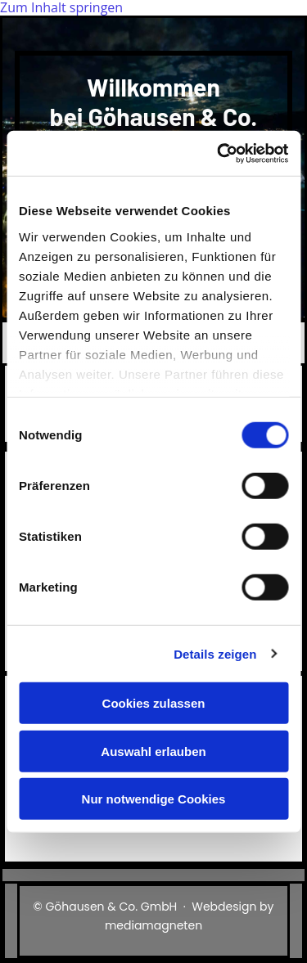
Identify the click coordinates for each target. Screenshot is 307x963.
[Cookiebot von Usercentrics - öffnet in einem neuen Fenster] (218, 153)
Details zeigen (215, 653)
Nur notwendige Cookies (154, 799)
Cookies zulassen (153, 703)
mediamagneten (153, 925)
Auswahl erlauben (153, 751)
